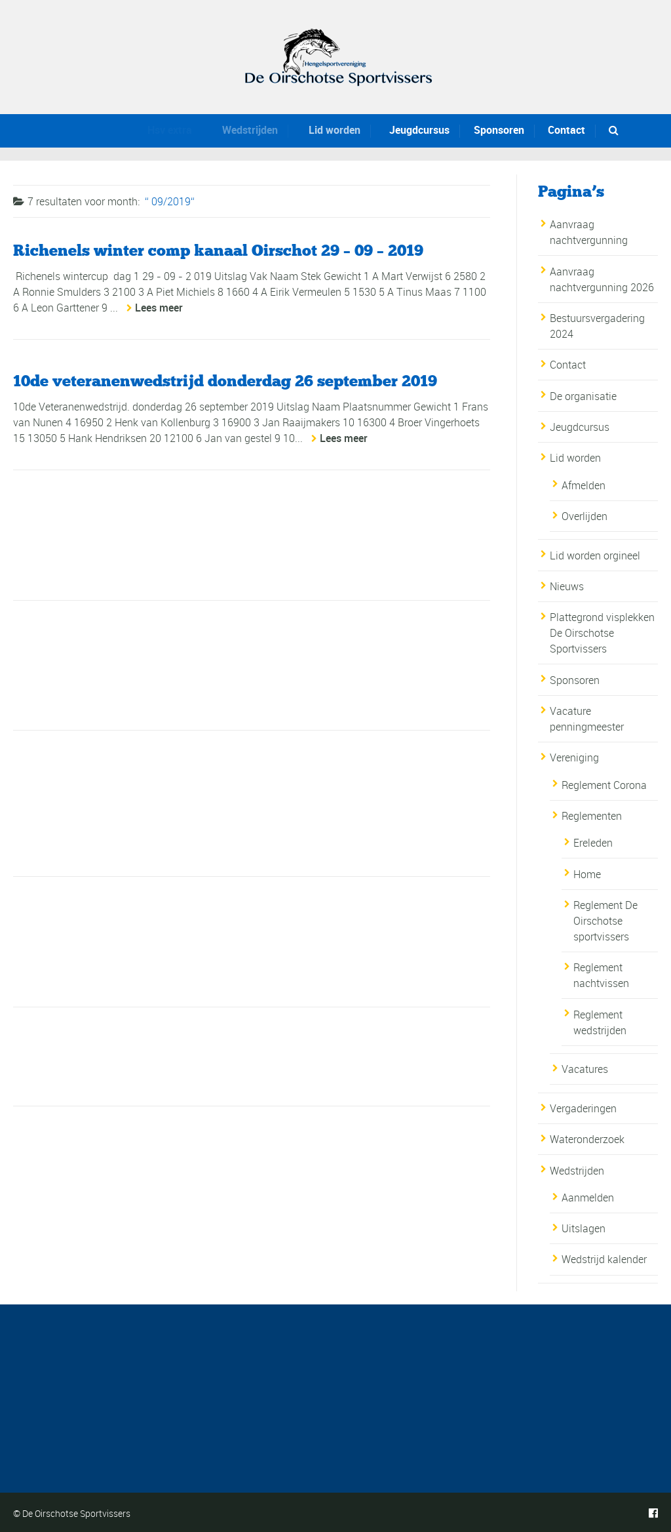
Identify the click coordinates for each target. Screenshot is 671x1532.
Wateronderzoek (587, 1139)
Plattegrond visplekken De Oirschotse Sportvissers (602, 633)
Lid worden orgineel (595, 555)
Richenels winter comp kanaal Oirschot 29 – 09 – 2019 (218, 250)
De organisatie (583, 396)
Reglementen (592, 816)
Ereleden (593, 843)
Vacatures (585, 1069)
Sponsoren (498, 130)
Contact (566, 130)
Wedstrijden (245, 130)
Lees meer (159, 307)
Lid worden (329, 130)
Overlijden (584, 516)
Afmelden (583, 485)
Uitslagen (583, 1228)
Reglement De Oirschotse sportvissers (605, 921)
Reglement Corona (604, 785)
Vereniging (574, 757)
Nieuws (567, 586)
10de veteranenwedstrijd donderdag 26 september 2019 (225, 380)
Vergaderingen (583, 1108)
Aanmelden (588, 1197)
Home (587, 874)
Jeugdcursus (416, 130)
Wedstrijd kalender (604, 1259)
